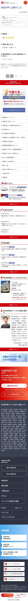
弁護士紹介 (4, 480)
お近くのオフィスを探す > (14, 599)
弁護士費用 (4, 486)
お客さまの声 (4, 512)
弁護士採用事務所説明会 (6, 538)
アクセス (3, 496)
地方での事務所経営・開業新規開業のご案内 (10, 553)
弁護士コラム (18, 508)
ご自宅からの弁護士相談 (7, 517)
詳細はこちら (13, 305)
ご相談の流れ (5, 491)
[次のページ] (20, 76)
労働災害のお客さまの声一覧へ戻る (13, 82)
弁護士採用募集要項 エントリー (8, 545)
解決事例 (3, 508)
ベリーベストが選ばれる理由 (10, 501)
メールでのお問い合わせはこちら (14, 110)
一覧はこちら (13, 204)
